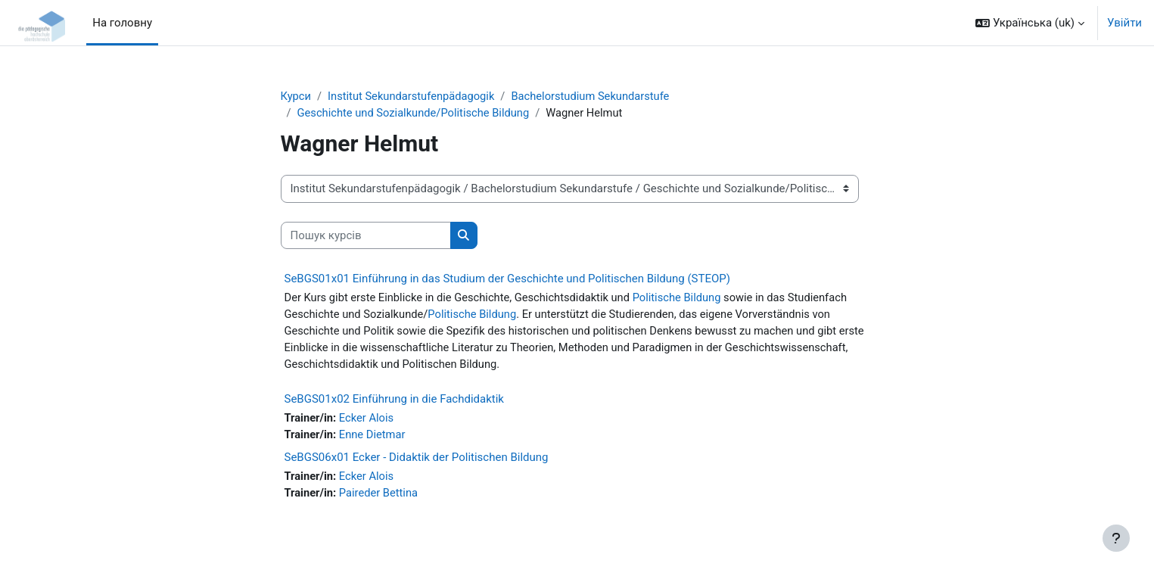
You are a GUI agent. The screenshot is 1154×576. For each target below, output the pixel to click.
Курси (296, 96)
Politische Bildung (685, 298)
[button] (1030, 22)
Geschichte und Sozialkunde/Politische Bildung (415, 113)
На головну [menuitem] (122, 23)
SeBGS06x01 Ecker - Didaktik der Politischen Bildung (417, 461)
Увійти (1124, 23)
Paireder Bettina (380, 496)
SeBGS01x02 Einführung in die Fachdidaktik (394, 402)
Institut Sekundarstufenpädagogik (413, 96)
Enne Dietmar (374, 437)
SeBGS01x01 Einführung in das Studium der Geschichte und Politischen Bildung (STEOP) (507, 279)
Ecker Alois (368, 421)
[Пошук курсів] (366, 237)
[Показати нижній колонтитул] (1116, 538)
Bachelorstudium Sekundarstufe (597, 96)
